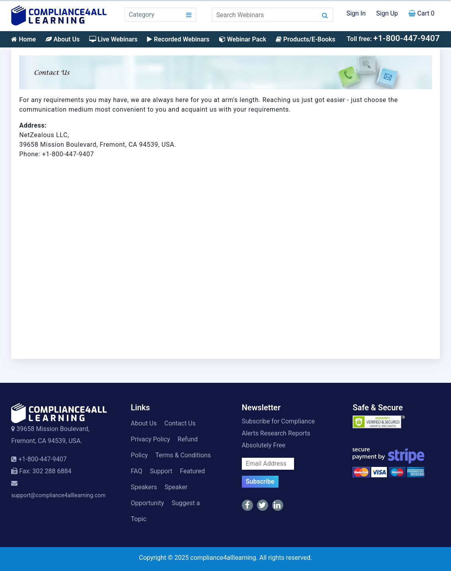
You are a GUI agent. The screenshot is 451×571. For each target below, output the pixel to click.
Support (161, 471)
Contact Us (180, 423)
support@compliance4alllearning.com (58, 495)
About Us (62, 39)
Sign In (355, 13)
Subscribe (260, 481)
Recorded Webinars (178, 39)
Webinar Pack (242, 39)
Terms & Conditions (183, 455)
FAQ (136, 471)
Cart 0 (421, 13)
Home (23, 39)
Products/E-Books (305, 39)
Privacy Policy (150, 439)
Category (141, 14)
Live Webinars (113, 39)
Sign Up (387, 13)
